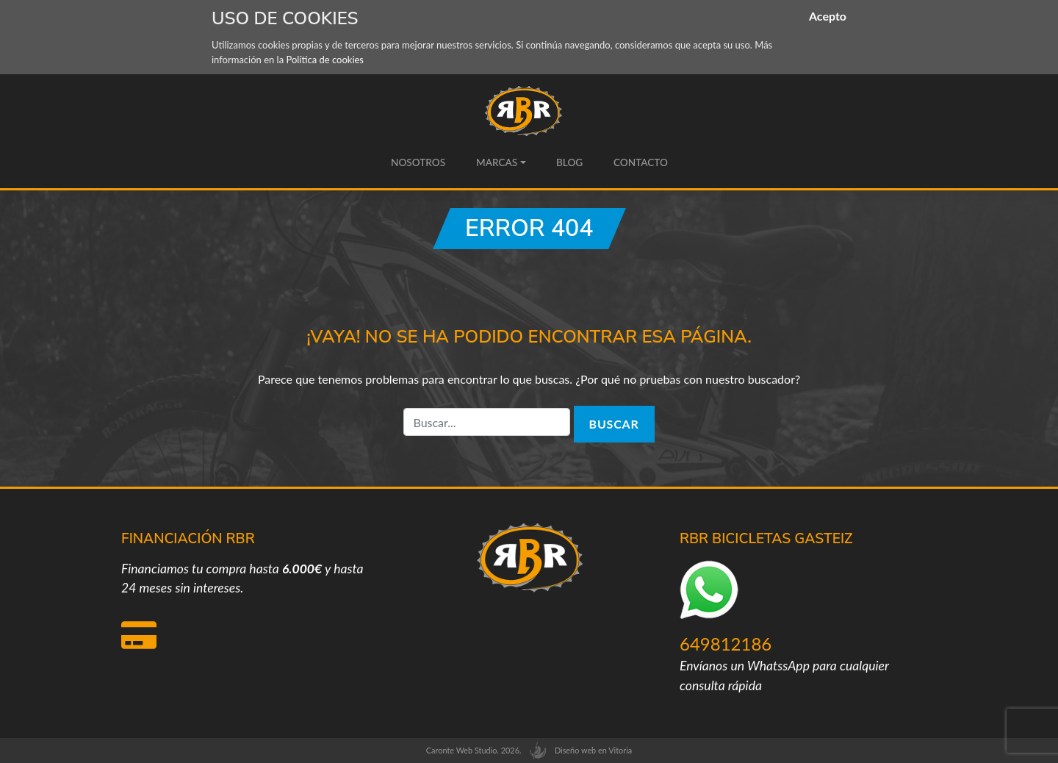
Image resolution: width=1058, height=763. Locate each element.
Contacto (640, 162)
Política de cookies (325, 59)
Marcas (496, 162)
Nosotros (418, 162)
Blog (569, 162)
